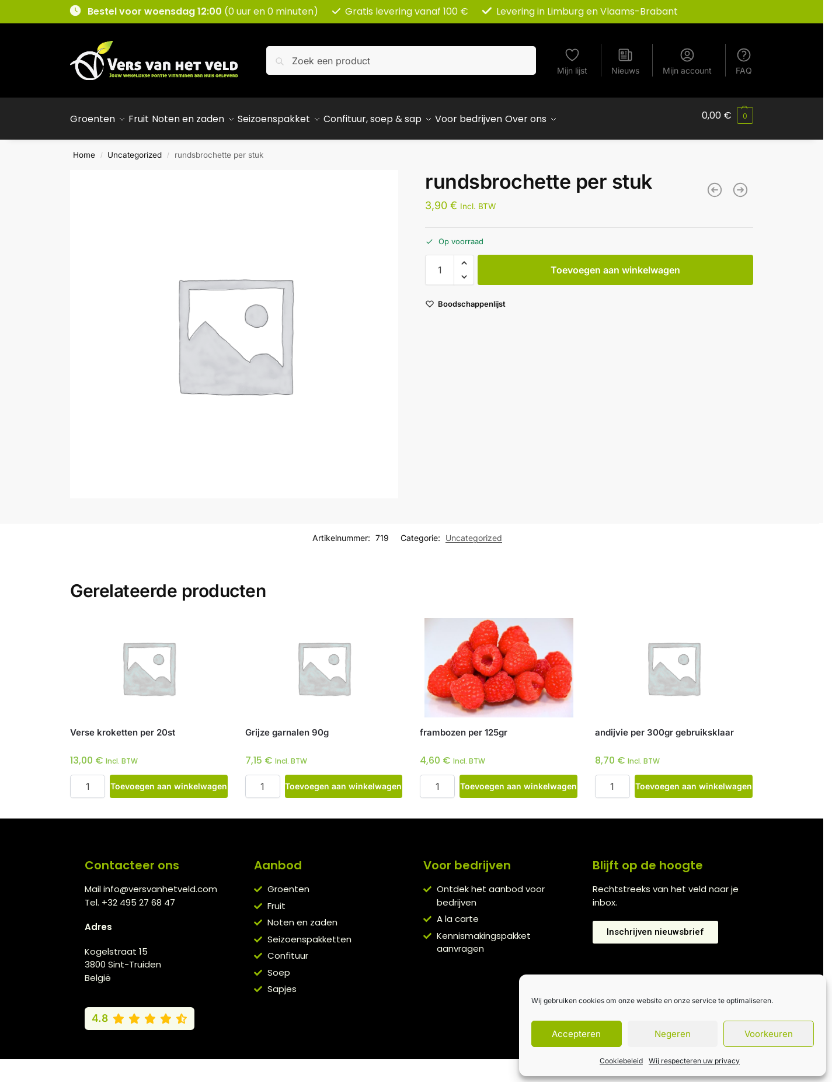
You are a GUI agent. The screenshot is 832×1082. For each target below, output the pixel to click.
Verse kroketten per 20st (122, 725)
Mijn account (687, 61)
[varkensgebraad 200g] (740, 183)
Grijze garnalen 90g (287, 725)
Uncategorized (134, 148)
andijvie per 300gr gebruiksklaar (664, 725)
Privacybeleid (395, 1064)
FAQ (744, 61)
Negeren (673, 1033)
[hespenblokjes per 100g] (714, 183)
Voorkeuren (768, 1033)
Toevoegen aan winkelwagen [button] (168, 780)
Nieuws (625, 61)
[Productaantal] (439, 263)
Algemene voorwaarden (312, 1064)
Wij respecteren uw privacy (694, 1060)
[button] (727, 115)
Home (84, 148)
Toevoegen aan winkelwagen (615, 263)
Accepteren (576, 1033)
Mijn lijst (572, 61)
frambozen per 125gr (463, 725)
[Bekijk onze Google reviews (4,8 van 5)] (139, 1012)
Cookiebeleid (621, 1060)
